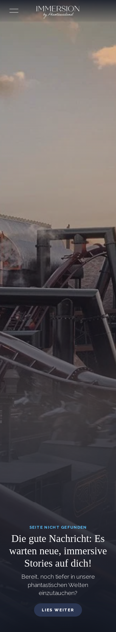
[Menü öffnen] (14, 11)
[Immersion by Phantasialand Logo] (58, 12)
